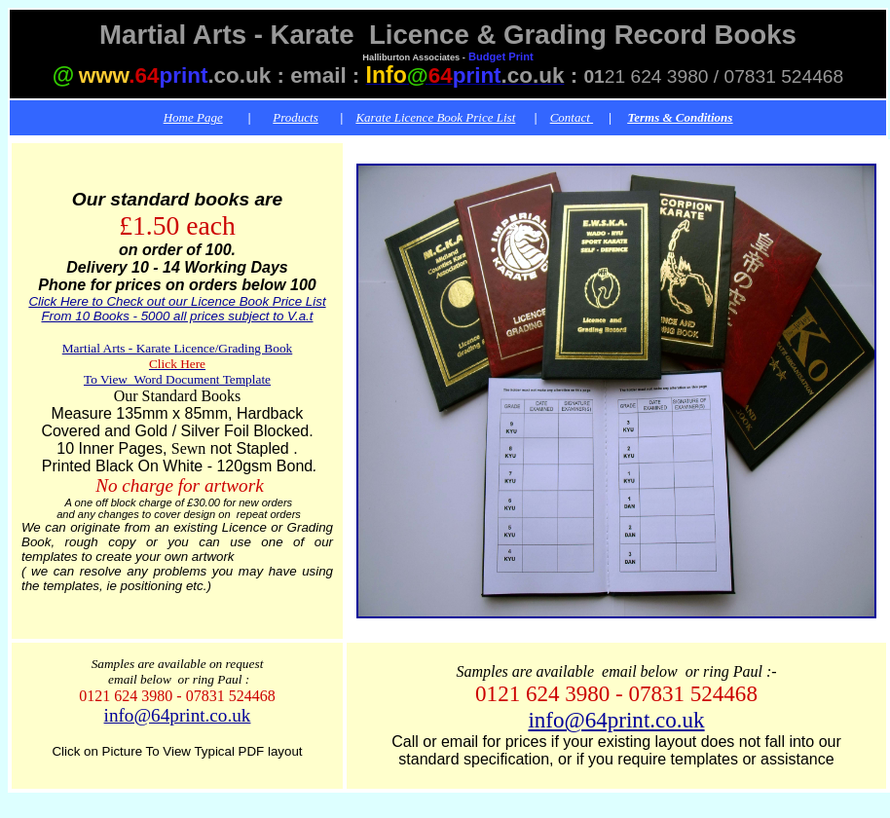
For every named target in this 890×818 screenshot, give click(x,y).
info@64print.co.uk (177, 715)
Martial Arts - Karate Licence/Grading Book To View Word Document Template (177, 364)
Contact (571, 117)
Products (295, 117)
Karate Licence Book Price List (435, 117)
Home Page (193, 117)
